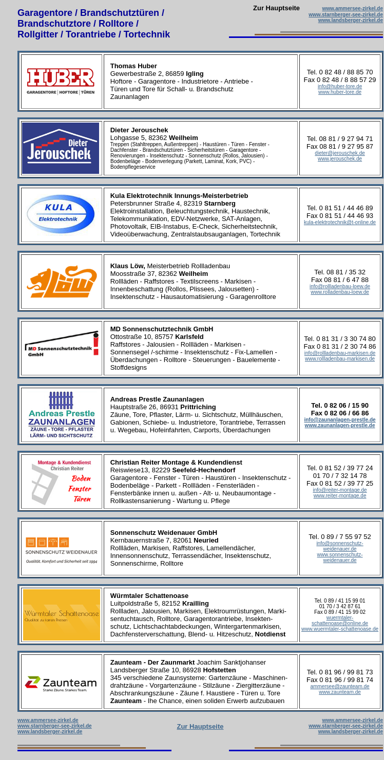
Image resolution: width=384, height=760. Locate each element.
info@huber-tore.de (340, 86)
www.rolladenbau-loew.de (340, 292)
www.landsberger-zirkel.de (350, 20)
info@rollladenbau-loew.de (340, 286)
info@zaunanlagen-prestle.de (339, 420)
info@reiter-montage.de (340, 490)
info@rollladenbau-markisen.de (340, 353)
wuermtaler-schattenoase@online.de (340, 620)
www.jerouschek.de (340, 159)
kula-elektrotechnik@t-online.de (340, 222)
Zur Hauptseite (200, 726)
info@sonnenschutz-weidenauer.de (339, 546)
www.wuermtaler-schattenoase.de (339, 629)
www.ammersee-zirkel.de (352, 8)
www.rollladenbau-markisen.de (340, 359)
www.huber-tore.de (339, 92)
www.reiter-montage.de (340, 495)
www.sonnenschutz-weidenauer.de (340, 557)
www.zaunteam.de (340, 692)
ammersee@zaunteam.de (339, 686)
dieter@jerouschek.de (339, 153)
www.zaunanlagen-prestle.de (340, 425)
